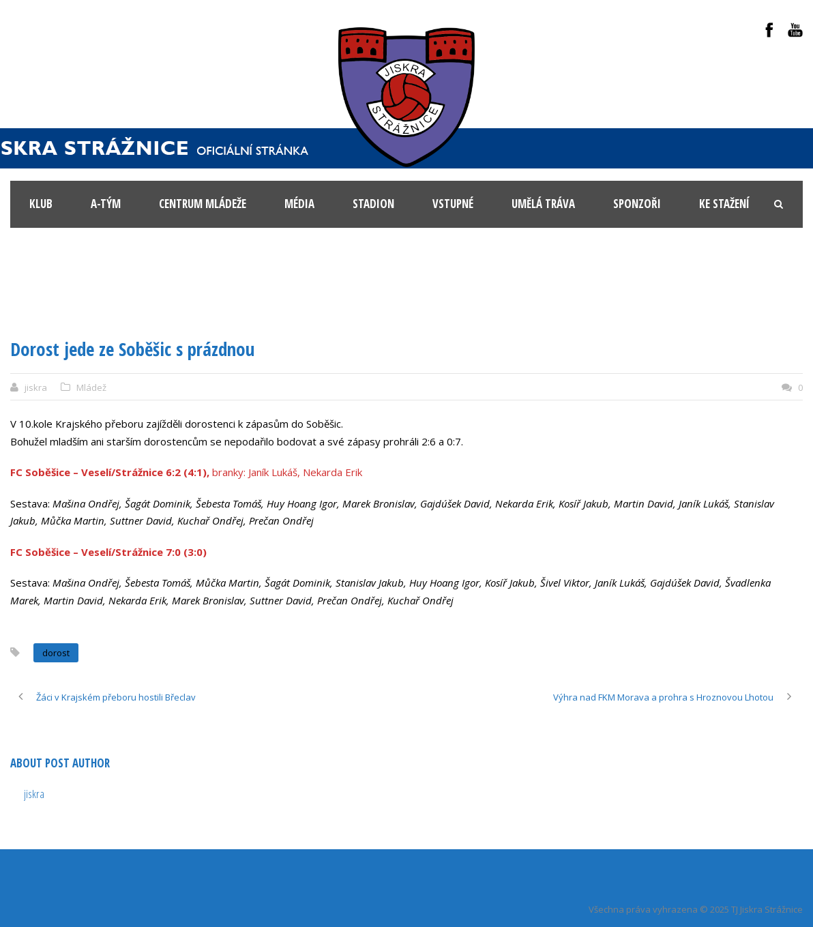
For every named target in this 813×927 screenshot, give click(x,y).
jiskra (36, 387)
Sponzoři (637, 203)
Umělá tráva (543, 203)
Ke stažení (724, 203)
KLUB (41, 203)
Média (299, 203)
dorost (56, 653)
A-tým (106, 203)
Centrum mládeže (202, 203)
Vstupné (452, 203)
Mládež (91, 387)
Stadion (373, 203)
